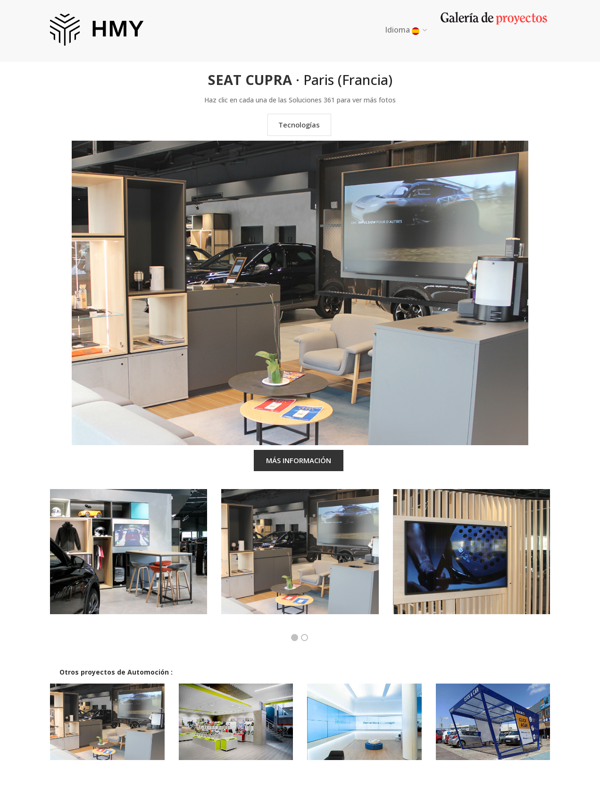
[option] (128, 558)
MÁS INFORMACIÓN (298, 460)
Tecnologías (299, 124)
